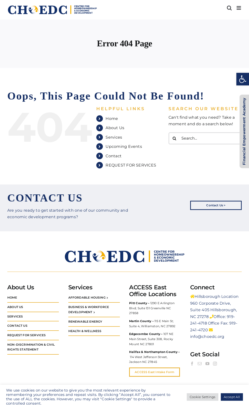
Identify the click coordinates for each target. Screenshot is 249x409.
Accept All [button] (232, 397)
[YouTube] (207, 364)
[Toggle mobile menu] (239, 7)
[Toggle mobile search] (229, 7)
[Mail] (200, 364)
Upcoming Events (124, 146)
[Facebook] (192, 364)
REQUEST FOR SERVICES (131, 165)
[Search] (175, 138)
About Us (115, 127)
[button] (242, 79)
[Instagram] (215, 364)
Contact (114, 156)
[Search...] (205, 138)
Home (112, 118)
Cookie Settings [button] (202, 397)
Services (114, 137)
